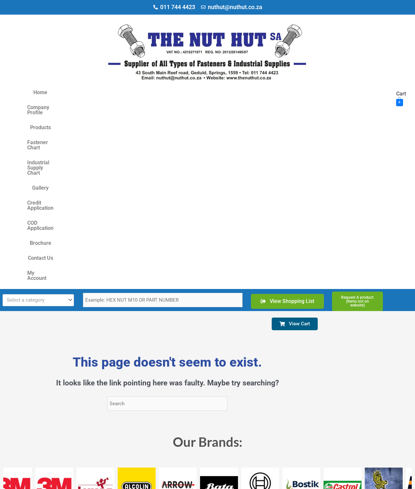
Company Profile (81, 92)
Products (117, 92)
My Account (222, 107)
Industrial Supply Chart (202, 92)
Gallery (243, 92)
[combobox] (38, 129)
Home (48, 92)
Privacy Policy (148, 479)
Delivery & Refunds (180, 479)
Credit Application (279, 92)
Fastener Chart (152, 92)
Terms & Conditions (117, 479)
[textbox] (35, 129)
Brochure (361, 92)
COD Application (325, 92)
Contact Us (189, 107)
